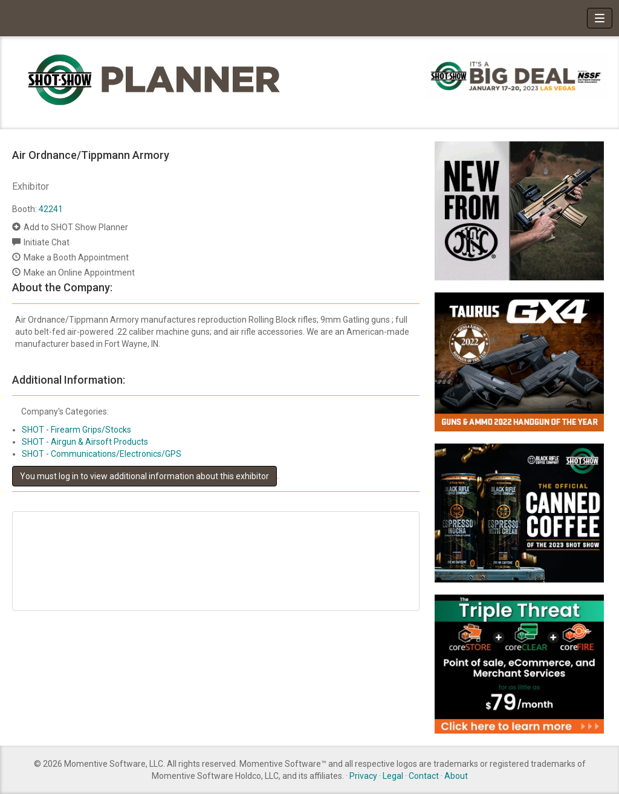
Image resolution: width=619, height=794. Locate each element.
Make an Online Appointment (79, 272)
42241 (51, 209)
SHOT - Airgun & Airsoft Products (85, 442)
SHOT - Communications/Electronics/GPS (101, 454)
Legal (393, 776)
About (456, 776)
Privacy (363, 776)
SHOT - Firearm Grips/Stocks (76, 429)
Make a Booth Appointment (76, 257)
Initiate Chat (47, 242)
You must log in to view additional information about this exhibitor (144, 476)
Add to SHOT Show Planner (76, 227)
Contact (424, 776)
